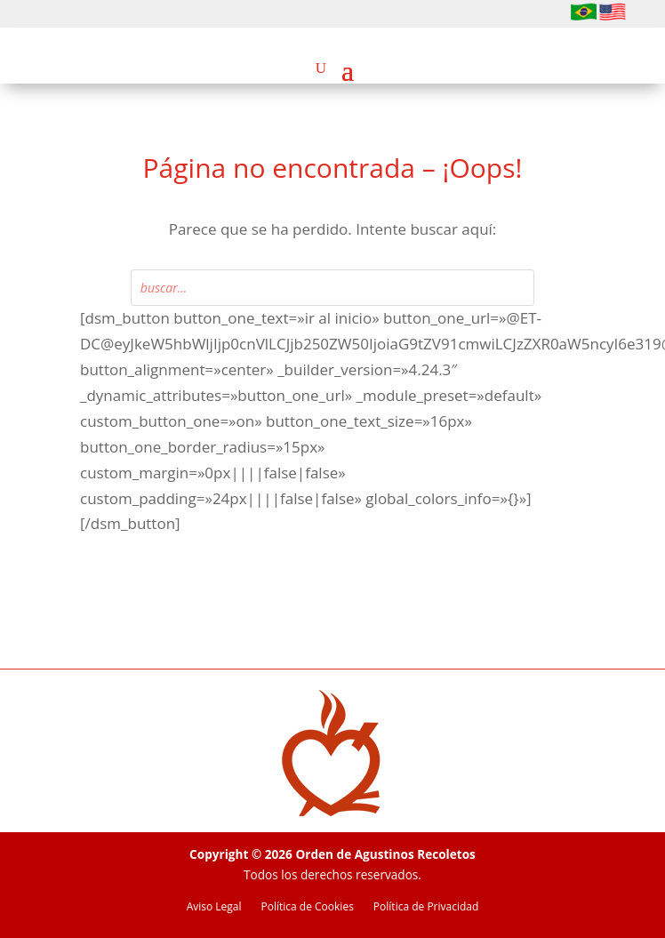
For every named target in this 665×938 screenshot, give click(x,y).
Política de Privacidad (425, 907)
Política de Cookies (307, 907)
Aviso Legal (214, 907)
